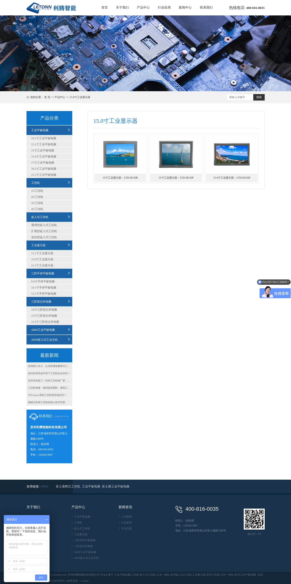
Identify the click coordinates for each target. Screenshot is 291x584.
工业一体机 (163, 574)
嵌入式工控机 (39, 217)
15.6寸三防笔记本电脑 (45, 321)
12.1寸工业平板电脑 (43, 144)
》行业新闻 (125, 522)
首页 (104, 7)
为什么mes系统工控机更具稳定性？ (47, 395)
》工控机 (76, 522)
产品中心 (143, 7)
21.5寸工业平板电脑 (43, 174)
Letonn (85, 580)
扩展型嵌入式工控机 (44, 231)
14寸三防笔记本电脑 (44, 309)
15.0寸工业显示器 (80, 97)
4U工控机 (37, 209)
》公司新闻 (125, 516)
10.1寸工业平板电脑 (43, 138)
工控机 (35, 182)
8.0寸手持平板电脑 (43, 281)
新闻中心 (185, 7)
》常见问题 (125, 528)
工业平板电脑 (39, 130)
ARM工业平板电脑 (43, 329)
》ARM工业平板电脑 (83, 552)
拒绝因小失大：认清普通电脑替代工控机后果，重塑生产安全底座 (50, 366)
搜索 (259, 97)
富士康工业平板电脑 (115, 486)
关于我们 (122, 7)
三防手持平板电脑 (42, 273)
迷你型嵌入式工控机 (44, 237)
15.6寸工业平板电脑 (43, 156)
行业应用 (164, 7)
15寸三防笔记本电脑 (44, 315)
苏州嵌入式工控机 (181, 574)
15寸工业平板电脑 (42, 150)
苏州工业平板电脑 (245, 574)
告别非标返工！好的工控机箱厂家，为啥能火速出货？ (50, 380)
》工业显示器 (79, 534)
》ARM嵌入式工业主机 (85, 558)
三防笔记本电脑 (41, 301)
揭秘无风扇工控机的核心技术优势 (46, 402)
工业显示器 (38, 245)
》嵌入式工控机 (80, 528)
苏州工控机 (213, 574)
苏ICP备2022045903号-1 (52, 580)
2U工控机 (37, 196)
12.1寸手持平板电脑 (43, 293)
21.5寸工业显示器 (42, 265)
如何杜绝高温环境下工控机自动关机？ (49, 373)
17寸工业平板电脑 (42, 162)
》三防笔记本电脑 (82, 546)
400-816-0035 (255, 8)
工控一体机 (227, 574)
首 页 (47, 97)
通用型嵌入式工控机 (44, 225)
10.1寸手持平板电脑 (43, 287)
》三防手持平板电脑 (83, 540)
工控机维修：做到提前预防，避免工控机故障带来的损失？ (50, 387)
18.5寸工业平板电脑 (43, 168)
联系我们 (206, 7)
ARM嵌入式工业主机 (44, 339)
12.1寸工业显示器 (42, 253)
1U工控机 (37, 190)
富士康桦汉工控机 (68, 486)
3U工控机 (37, 203)
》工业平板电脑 (80, 516)
